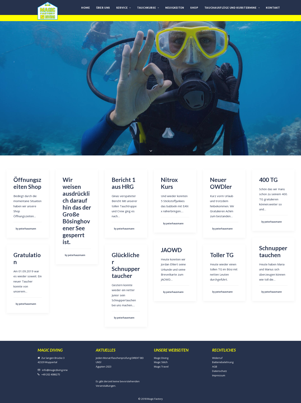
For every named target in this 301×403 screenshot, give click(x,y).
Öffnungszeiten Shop (27, 183)
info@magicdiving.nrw (55, 370)
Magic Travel (161, 366)
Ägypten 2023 (103, 366)
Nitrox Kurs (169, 183)
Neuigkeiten (174, 7)
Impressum (218, 375)
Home (85, 7)
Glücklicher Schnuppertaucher (126, 265)
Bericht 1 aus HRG (123, 183)
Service (123, 7)
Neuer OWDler (221, 183)
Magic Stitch (161, 362)
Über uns (103, 7)
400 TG (268, 179)
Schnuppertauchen (273, 251)
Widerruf (217, 358)
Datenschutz (219, 371)
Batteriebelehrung (222, 362)
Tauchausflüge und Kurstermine (232, 7)
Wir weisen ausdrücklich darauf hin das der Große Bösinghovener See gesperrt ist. (77, 210)
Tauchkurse (148, 7)
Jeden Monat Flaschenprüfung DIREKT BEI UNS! (120, 360)
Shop (194, 7)
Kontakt (273, 7)
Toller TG (222, 254)
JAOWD (171, 249)
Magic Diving (161, 358)
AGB (214, 366)
